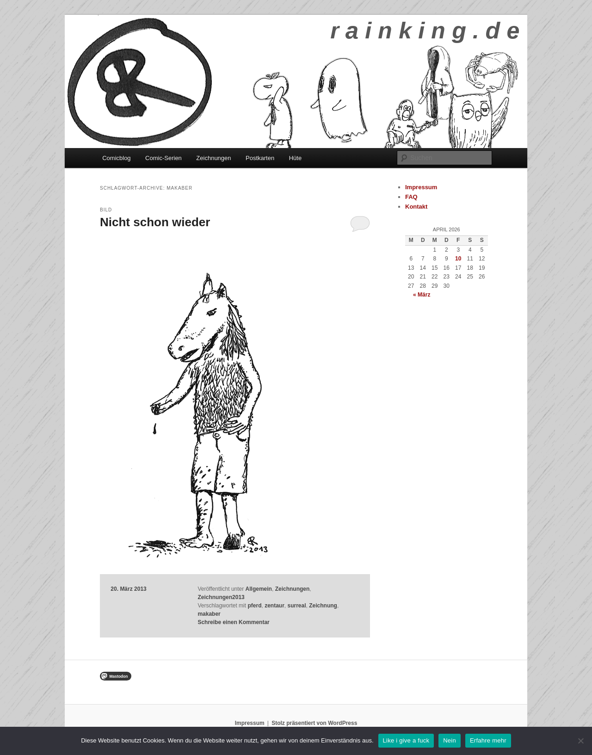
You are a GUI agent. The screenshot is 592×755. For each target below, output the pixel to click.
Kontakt (416, 206)
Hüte (295, 158)
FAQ (411, 196)
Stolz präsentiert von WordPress (314, 723)
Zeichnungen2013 (220, 597)
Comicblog (116, 158)
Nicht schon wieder (155, 222)
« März (421, 294)
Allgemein (259, 589)
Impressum (421, 187)
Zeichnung (323, 605)
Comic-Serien (163, 158)
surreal (297, 605)
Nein (449, 740)
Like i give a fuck (406, 740)
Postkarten (260, 158)
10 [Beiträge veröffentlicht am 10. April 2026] (458, 258)
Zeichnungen (213, 158)
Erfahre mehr (488, 740)
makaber (208, 614)
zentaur (274, 605)
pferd (254, 605)
